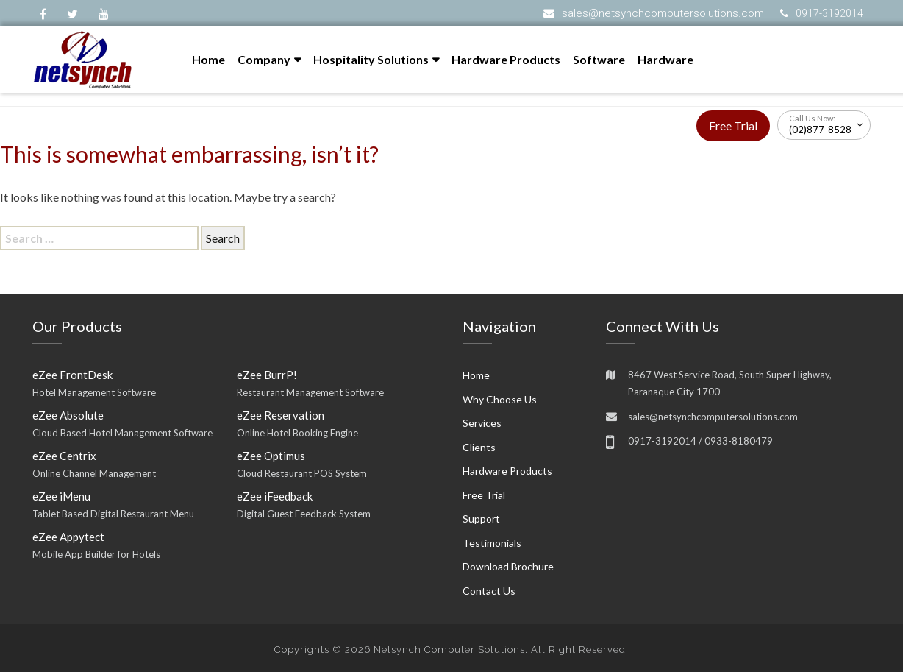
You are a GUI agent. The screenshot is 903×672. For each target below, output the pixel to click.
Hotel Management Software (94, 392)
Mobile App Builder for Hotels (96, 554)
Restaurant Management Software (310, 392)
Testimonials (492, 543)
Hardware (665, 59)
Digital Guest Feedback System (304, 514)
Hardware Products (506, 59)
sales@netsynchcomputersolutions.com (663, 13)
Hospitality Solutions (371, 59)
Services (482, 423)
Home (208, 59)
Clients (479, 447)
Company (264, 59)
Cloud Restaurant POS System (302, 473)
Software (599, 59)
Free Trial (733, 125)
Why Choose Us (500, 399)
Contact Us (489, 590)
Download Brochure (508, 566)
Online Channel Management (94, 473)
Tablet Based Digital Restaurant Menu (113, 514)
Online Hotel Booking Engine (297, 433)
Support (481, 518)
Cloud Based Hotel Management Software (122, 433)
